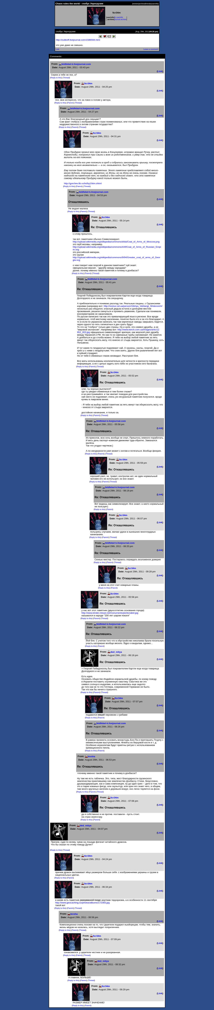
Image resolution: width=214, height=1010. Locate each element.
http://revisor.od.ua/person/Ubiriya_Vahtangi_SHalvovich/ (133, 306)
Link (57, 49)
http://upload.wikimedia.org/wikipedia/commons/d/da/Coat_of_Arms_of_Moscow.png (116, 241)
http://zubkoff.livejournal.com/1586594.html (78, 40)
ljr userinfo (118, 17)
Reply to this (56, 78)
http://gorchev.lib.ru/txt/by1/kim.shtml (82, 183)
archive (142, 4)
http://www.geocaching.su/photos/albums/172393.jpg (82, 902)
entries (135, 4)
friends (148, 4)
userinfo (154, 4)
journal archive (120, 19)
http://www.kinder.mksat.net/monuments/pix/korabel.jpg (109, 613)
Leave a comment (150, 49)
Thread (66, 78)
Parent (70, 103)
